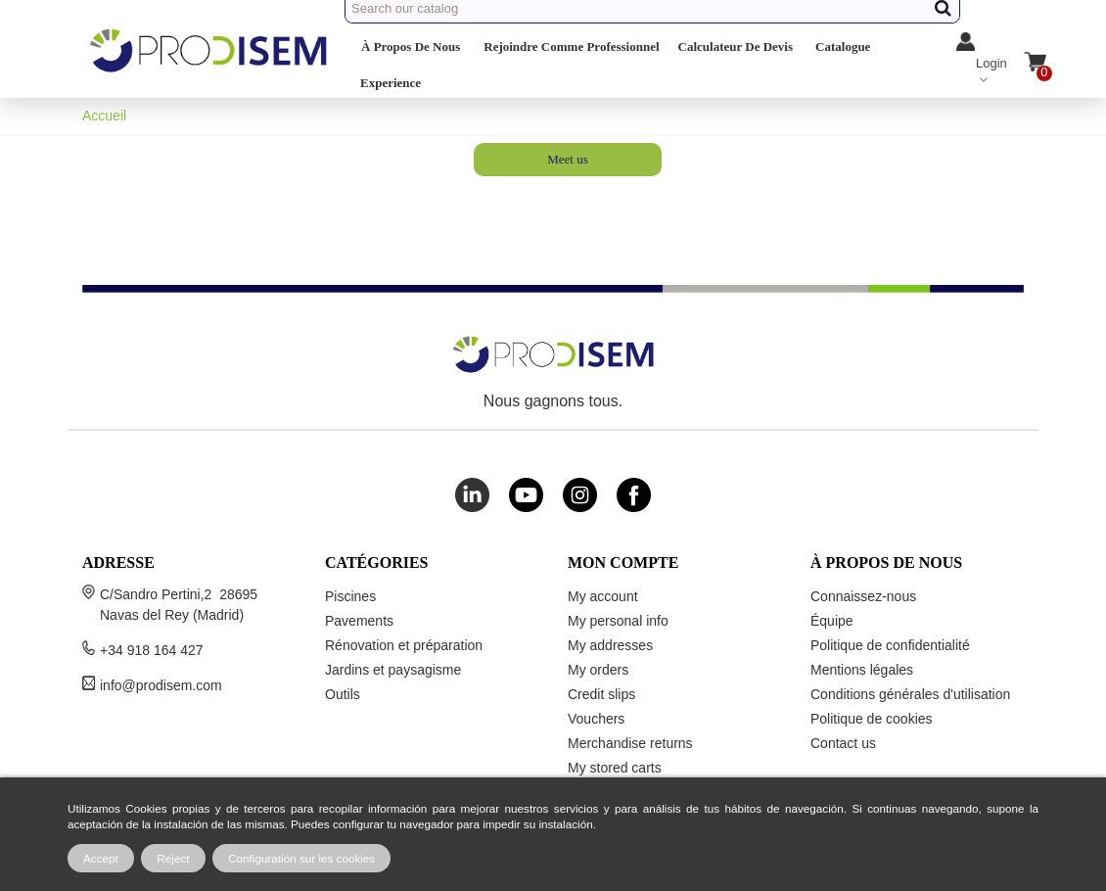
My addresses (610, 645)
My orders (598, 670)
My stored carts (615, 767)
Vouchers (596, 719)
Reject (173, 858)
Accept (100, 858)
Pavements (359, 621)
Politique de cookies (871, 719)
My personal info (618, 621)
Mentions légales (861, 670)
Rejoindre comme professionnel (571, 46)
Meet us (567, 159)
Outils (342, 694)
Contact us (843, 743)
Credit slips (601, 694)
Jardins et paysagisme (393, 670)
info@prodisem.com (161, 685)
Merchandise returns (630, 743)
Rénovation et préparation (404, 645)
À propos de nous (410, 46)
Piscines (350, 596)
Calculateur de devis (735, 46)
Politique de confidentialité (890, 645)
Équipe (831, 621)
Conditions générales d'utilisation (910, 694)
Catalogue (842, 46)
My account (603, 596)
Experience (390, 82)
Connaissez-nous (863, 596)
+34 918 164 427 (152, 650)
